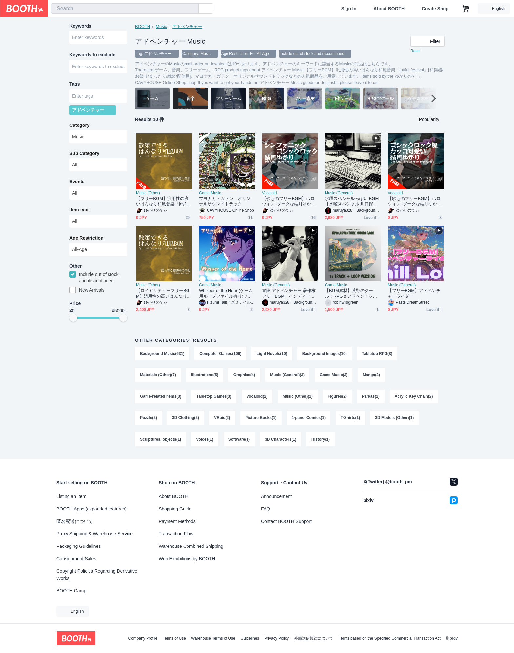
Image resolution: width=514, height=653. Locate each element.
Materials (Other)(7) (158, 375)
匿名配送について (74, 521)
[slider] (73, 318)
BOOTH (142, 26)
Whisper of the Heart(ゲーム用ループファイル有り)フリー (226, 293)
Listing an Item (71, 496)
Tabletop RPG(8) (377, 353)
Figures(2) (337, 396)
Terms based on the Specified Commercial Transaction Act (390, 638)
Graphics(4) (244, 375)
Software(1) (239, 440)
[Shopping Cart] (465, 8)
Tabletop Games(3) (213, 396)
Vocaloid (269, 193)
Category (79, 125)
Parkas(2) (371, 396)
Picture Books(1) (260, 418)
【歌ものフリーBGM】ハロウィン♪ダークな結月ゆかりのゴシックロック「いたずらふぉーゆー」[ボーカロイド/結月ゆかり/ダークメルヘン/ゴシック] (415, 201)
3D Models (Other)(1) (394, 418)
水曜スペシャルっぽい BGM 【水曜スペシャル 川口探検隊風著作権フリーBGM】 (353, 201)
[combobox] (125, 8)
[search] (192, 8)
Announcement (276, 496)
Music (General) (339, 193)
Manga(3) (371, 375)
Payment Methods (177, 521)
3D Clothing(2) (185, 418)
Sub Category (84, 153)
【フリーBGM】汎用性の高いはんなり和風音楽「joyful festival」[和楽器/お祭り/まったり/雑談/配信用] (163, 201)
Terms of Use (174, 638)
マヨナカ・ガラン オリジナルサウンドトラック (224, 201)
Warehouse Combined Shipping (191, 546)
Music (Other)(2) (298, 396)
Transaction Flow (176, 533)
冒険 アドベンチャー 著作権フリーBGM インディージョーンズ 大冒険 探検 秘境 (289, 293)
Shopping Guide (175, 508)
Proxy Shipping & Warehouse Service (94, 533)
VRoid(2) (222, 418)
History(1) (320, 440)
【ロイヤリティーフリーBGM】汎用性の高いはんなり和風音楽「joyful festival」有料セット (163, 293)
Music (161, 26)
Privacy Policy (276, 638)
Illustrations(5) (204, 375)
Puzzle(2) (148, 418)
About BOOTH (389, 8)
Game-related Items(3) (160, 396)
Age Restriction (86, 238)
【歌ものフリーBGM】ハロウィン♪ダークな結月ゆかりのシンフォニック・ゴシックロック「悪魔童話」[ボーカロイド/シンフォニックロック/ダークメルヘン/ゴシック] (289, 201)
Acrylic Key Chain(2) (414, 396)
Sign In (349, 8)
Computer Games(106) (220, 353)
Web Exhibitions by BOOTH (187, 558)
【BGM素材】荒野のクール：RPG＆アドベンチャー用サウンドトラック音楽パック (351, 293)
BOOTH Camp (71, 590)
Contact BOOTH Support (286, 521)
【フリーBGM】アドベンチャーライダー (414, 293)
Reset (415, 51)
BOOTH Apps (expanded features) (91, 508)
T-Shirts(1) (350, 418)
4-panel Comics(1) (309, 418)
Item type (79, 210)
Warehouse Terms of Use (213, 638)
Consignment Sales (76, 558)
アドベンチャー (187, 26)
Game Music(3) (333, 375)
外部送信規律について (313, 638)
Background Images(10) (324, 353)
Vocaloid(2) (257, 396)
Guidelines (250, 638)
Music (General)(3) (287, 375)
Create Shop (435, 8)
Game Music (210, 193)
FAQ (265, 508)
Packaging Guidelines (78, 546)
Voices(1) (204, 440)
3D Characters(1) (280, 440)
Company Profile (142, 638)
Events (77, 182)
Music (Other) (148, 193)
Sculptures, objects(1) (160, 440)
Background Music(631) (162, 353)
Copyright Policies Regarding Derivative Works (96, 574)
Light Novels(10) (271, 353)
